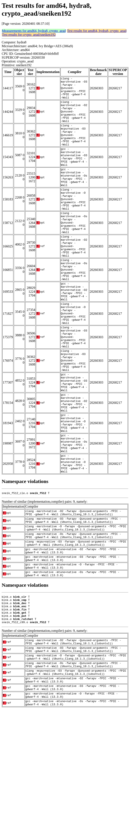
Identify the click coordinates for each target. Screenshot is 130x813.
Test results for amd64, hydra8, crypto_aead (96, 31)
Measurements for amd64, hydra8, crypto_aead (34, 31)
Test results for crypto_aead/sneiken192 (29, 34)
